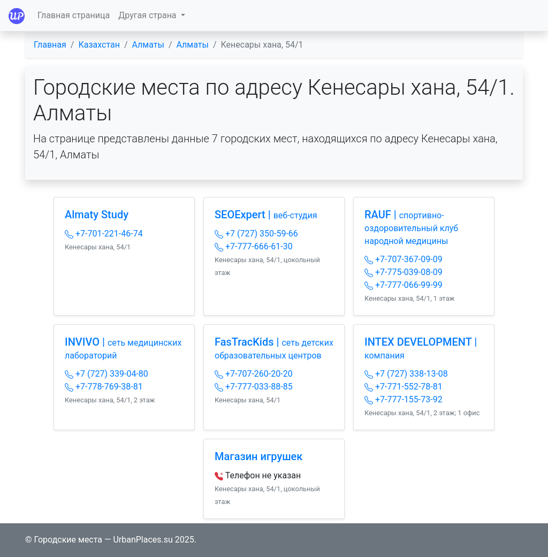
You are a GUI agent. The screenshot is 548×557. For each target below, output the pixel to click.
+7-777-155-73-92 (403, 399)
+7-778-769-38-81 (104, 386)
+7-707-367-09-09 (403, 259)
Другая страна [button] (148, 15)
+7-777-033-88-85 (254, 386)
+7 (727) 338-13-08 (406, 374)
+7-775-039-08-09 (403, 272)
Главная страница (73, 15)
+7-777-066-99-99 (403, 285)
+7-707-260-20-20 (254, 374)
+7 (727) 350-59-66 (256, 233)
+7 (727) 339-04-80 (106, 374)
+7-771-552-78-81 (403, 386)
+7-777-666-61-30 (254, 246)
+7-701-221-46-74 (104, 233)
